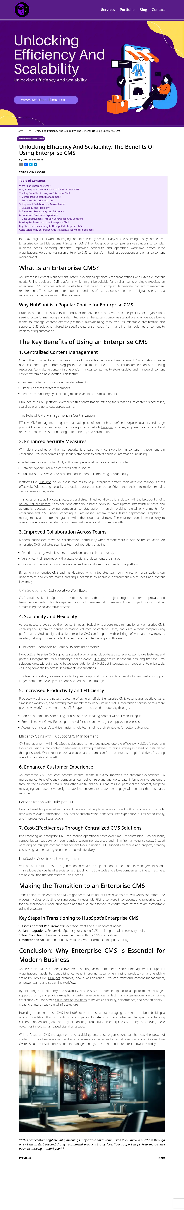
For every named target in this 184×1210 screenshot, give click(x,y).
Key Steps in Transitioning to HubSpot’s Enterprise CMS (50, 226)
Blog (143, 9)
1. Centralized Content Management (40, 196)
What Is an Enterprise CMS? (35, 186)
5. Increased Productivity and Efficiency (41, 211)
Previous (24, 1158)
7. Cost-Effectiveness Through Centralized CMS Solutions (51, 218)
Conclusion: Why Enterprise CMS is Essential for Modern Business (56, 229)
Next (162, 1158)
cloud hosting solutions (71, 1000)
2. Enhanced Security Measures (37, 200)
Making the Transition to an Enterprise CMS (44, 222)
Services (108, 9)
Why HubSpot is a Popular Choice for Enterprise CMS (49, 189)
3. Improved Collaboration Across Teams (42, 204)
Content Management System (31, 138)
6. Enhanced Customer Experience (38, 215)
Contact (158, 9)
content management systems (82, 1044)
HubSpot (100, 243)
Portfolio (127, 9)
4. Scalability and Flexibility (34, 207)
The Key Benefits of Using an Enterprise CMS (44, 193)
